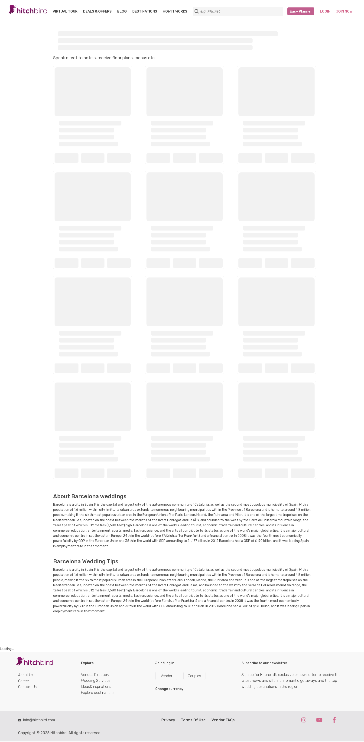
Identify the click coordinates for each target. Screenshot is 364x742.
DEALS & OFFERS (97, 11)
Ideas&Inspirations (96, 686)
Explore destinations (97, 692)
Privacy (168, 720)
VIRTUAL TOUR (65, 11)
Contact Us (27, 687)
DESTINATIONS (144, 11)
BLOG (122, 11)
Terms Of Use (193, 720)
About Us (25, 675)
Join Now (344, 11)
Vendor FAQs (223, 720)
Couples (194, 676)
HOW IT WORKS (175, 11)
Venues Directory (95, 675)
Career (23, 681)
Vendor (166, 676)
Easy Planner (301, 11)
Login (325, 11)
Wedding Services (95, 680)
